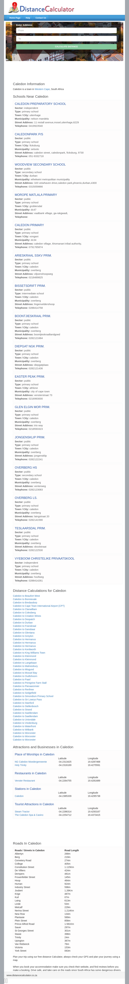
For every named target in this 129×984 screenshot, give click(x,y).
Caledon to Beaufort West (26, 596)
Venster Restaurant (25, 780)
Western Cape (42, 89)
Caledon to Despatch (24, 619)
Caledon (19, 796)
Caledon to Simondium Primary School (33, 696)
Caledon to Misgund (23, 669)
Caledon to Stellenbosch (25, 706)
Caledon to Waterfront (24, 726)
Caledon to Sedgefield (24, 693)
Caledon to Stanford (23, 703)
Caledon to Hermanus (24, 639)
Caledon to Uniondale (24, 719)
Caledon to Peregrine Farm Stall (30, 682)
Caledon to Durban (23, 622)
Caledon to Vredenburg (25, 723)
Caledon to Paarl (21, 679)
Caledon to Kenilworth (24, 649)
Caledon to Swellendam (25, 713)
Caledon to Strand (22, 709)
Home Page (14, 18)
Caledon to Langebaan (25, 662)
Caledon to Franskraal (24, 626)
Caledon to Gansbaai (24, 629)
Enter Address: (24, 25)
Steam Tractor (22, 811)
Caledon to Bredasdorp (25, 602)
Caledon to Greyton (23, 636)
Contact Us (40, 18)
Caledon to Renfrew (23, 689)
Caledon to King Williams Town (29, 652)
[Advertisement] (67, 69)
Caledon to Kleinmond (24, 656)
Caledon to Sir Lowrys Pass (27, 699)
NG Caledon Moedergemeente (31, 761)
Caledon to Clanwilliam (25, 609)
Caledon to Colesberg (24, 612)
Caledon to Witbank (23, 729)
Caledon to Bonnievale (25, 599)
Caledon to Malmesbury (25, 666)
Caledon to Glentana (23, 632)
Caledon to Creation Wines (27, 616)
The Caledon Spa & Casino (29, 815)
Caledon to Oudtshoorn (25, 676)
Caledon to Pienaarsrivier (26, 686)
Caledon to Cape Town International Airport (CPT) (39, 606)
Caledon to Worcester (24, 733)
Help (28, 18)
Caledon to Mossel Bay (25, 672)
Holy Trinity (20, 765)
